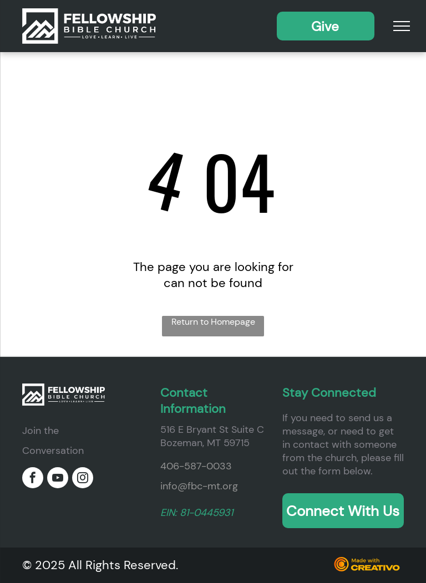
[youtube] (57, 479)
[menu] (401, 26)
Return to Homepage (213, 322)
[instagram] (82, 479)
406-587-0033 (196, 466)
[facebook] (32, 479)
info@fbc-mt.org (199, 486)
